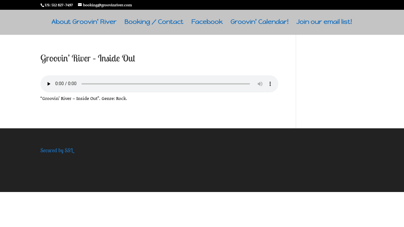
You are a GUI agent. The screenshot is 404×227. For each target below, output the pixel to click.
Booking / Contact (153, 23)
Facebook (207, 23)
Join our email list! (324, 23)
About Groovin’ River (83, 23)
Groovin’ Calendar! (259, 23)
